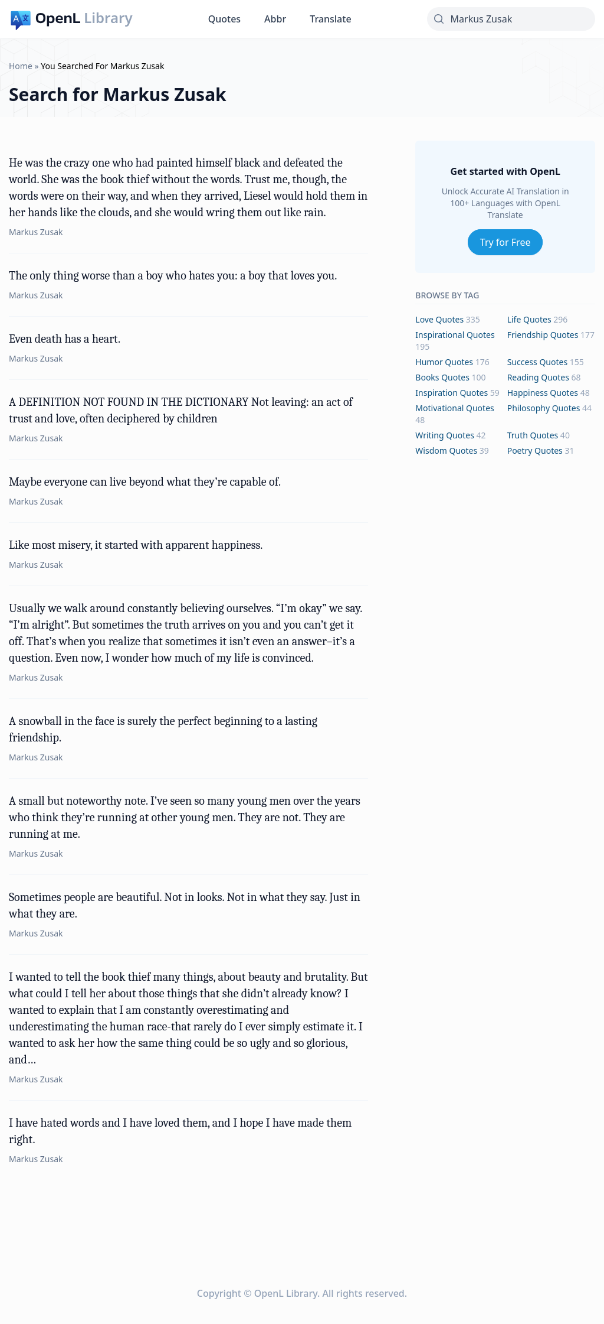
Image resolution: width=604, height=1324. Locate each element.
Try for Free (505, 242)
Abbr (275, 18)
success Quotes (537, 361)
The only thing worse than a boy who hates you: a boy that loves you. (173, 275)
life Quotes (529, 319)
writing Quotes (444, 435)
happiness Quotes (542, 392)
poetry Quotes (535, 450)
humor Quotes (444, 361)
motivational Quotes (454, 408)
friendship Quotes (543, 334)
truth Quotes (533, 435)
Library (108, 17)
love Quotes (439, 319)
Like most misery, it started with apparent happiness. (135, 545)
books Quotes (442, 377)
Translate (330, 18)
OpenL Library (285, 1293)
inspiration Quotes (451, 392)
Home (20, 65)
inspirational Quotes (454, 334)
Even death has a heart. (64, 339)
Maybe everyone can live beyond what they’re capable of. (145, 482)
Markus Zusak (36, 232)
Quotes (224, 18)
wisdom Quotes (446, 450)
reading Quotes (538, 377)
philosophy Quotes (543, 408)
